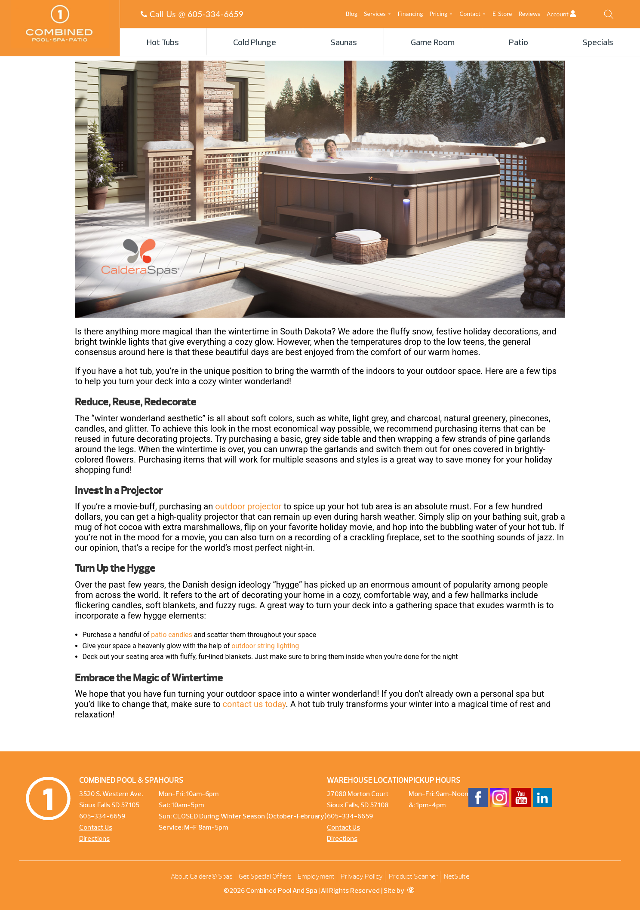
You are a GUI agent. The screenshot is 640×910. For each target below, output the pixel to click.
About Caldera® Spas (202, 876)
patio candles (171, 635)
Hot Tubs (163, 43)
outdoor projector (248, 506)
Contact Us (95, 827)
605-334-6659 (215, 14)
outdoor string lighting (265, 646)
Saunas (343, 43)
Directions (94, 839)
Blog (351, 13)
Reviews (529, 13)
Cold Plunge (254, 43)
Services (375, 13)
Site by (399, 891)
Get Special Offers (265, 876)
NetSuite (456, 876)
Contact (469, 13)
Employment (316, 876)
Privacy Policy (362, 876)
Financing (410, 13)
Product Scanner (413, 876)
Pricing (439, 13)
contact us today (254, 704)
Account (569, 14)
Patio (518, 43)
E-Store (502, 13)
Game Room (433, 43)
